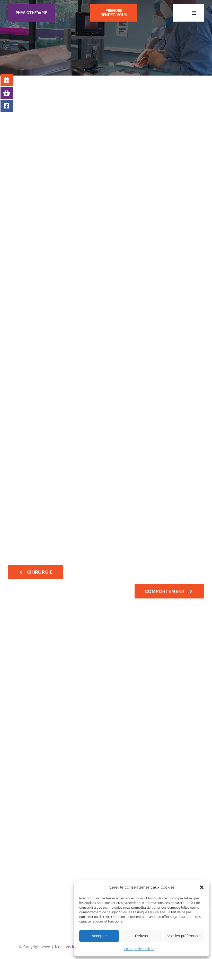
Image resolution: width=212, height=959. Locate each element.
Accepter (99, 936)
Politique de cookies (139, 949)
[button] (201, 887)
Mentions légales (70, 947)
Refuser (142, 936)
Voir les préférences (184, 936)
